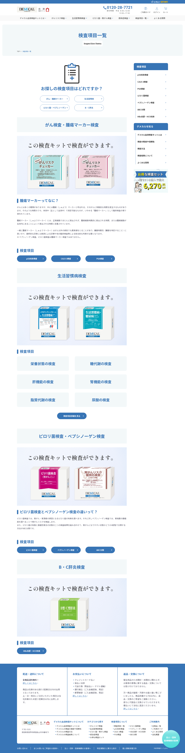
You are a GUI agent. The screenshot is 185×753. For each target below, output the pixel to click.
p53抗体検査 (142, 74)
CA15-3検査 (142, 81)
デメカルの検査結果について (68, 734)
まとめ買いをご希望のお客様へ (46, 748)
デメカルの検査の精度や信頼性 (69, 729)
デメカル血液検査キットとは (32, 18)
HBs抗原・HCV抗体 (145, 116)
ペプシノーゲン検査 (145, 102)
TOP (18, 51)
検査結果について (145, 155)
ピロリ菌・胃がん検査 (101, 18)
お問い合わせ (22, 748)
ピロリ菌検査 (143, 95)
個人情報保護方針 (129, 748)
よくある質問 (159, 18)
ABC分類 (141, 109)
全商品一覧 (156, 726)
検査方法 (141, 148)
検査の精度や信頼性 (145, 141)
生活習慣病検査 (78, 18)
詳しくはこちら (30, 683)
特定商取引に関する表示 (106, 748)
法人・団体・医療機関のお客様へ (77, 748)
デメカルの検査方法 (64, 731)
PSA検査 (141, 88)
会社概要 (155, 734)
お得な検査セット (97, 737)
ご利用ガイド (157, 729)
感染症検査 (123, 18)
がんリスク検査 (58, 18)
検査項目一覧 (141, 18)
